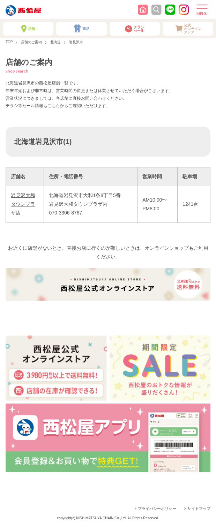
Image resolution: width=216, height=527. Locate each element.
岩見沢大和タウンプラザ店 (23, 204)
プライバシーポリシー (157, 508)
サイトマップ (198, 508)
